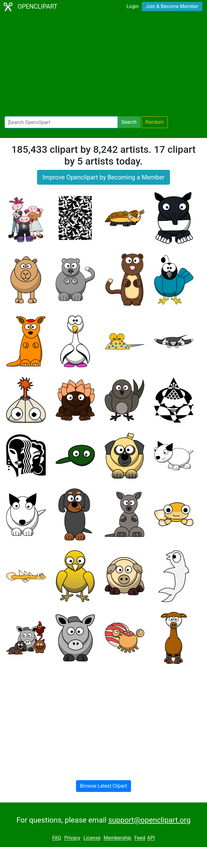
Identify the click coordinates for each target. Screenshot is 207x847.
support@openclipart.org (149, 820)
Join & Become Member (172, 6)
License (91, 838)
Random (155, 122)
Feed (139, 838)
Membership (117, 838)
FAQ (56, 838)
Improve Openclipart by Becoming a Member (103, 177)
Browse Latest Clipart (103, 786)
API (151, 838)
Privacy (72, 838)
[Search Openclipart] (61, 122)
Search (129, 122)
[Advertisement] (103, 65)
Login (132, 6)
